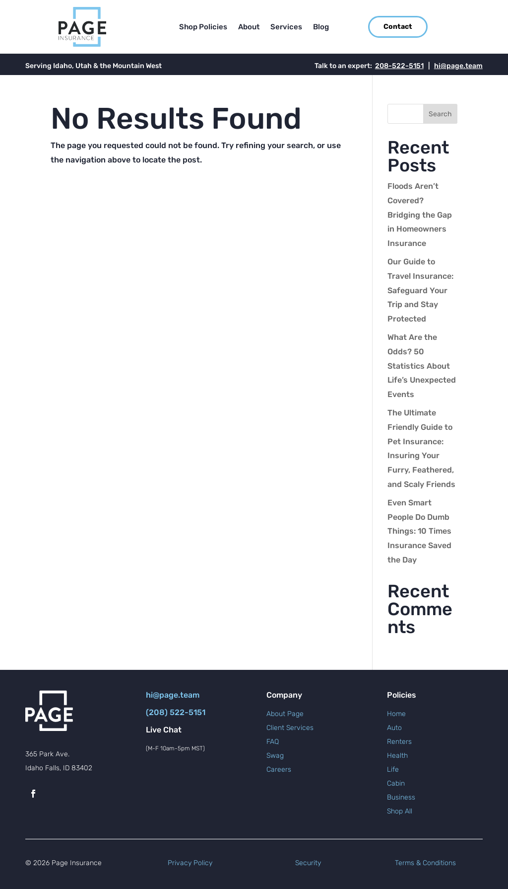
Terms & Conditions (425, 863)
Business (401, 797)
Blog (321, 27)
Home (396, 714)
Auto (394, 728)
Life (393, 769)
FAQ (272, 741)
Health (397, 755)
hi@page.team (458, 66)
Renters (399, 741)
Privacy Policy (190, 863)
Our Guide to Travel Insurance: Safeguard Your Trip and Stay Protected (420, 290)
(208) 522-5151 (175, 712)
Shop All (399, 811)
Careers (278, 769)
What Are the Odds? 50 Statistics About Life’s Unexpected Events (421, 365)
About (248, 27)
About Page (285, 714)
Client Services (290, 728)
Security (308, 863)
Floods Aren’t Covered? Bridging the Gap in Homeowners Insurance (419, 214)
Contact (397, 26)
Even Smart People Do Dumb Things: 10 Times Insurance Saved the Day (419, 531)
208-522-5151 (399, 66)
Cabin (396, 783)
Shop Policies (203, 27)
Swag (275, 755)
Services (286, 27)
